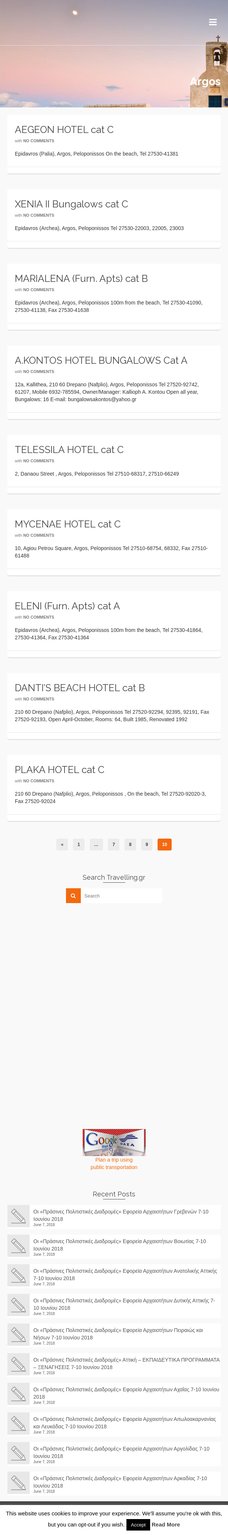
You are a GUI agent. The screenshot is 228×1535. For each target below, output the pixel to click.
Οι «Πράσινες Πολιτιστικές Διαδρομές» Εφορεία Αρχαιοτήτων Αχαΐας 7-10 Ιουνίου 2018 (126, 1393)
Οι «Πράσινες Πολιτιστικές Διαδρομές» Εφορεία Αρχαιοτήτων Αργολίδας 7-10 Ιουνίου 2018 (121, 1452)
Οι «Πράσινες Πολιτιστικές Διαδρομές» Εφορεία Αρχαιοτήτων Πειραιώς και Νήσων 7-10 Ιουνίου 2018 (118, 1334)
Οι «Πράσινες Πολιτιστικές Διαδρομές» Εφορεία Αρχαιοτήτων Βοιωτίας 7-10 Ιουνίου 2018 (119, 1245)
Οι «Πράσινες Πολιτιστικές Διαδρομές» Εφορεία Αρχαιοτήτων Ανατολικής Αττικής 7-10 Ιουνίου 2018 (125, 1274)
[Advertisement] (63, 960)
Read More (166, 1524)
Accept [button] (138, 1525)
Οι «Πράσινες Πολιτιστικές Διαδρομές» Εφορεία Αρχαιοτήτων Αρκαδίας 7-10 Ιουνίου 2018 (120, 1482)
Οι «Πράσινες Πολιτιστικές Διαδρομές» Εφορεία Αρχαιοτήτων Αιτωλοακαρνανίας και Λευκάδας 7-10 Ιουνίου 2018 (124, 1422)
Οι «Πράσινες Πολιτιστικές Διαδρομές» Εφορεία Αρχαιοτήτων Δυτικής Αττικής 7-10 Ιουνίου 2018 (124, 1304)
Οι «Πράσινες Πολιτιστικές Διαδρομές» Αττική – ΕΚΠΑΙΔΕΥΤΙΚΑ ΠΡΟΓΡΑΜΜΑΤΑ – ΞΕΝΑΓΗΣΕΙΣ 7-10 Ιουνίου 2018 (126, 1363)
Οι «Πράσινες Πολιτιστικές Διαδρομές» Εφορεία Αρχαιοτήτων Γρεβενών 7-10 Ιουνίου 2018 (120, 1215)
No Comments (38, 141)
